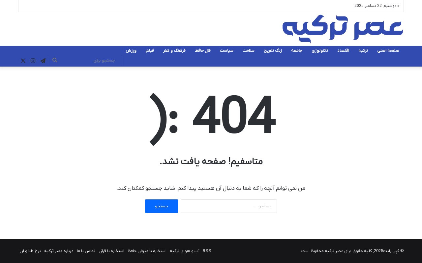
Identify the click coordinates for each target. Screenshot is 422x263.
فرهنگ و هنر (174, 50)
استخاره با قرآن (111, 251)
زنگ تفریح (273, 50)
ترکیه (363, 50)
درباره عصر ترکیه (59, 251)
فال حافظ (203, 50)
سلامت (249, 50)
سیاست (226, 50)
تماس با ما (86, 251)
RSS (207, 251)
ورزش (131, 50)
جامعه (296, 50)
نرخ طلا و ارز (30, 251)
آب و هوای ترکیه (184, 251)
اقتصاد (343, 50)
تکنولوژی (320, 50)
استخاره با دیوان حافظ (147, 251)
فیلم (150, 50)
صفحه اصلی (388, 50)
